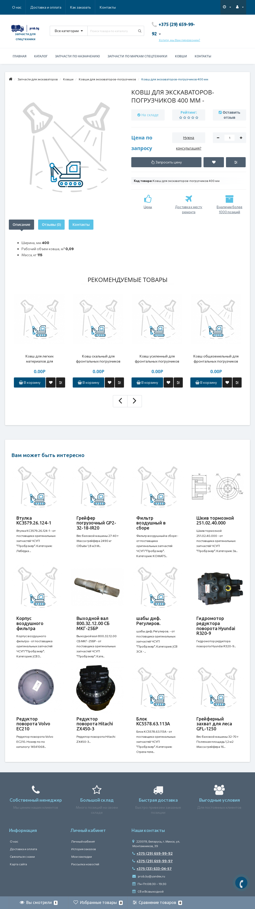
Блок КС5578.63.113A (153, 721)
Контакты (108, 7)
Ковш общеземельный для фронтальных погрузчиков (216, 358)
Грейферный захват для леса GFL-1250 (214, 723)
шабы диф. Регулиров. (148, 621)
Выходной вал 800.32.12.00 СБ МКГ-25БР (93, 623)
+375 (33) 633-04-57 (152, 868)
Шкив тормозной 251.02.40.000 (215, 520)
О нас (16, 7)
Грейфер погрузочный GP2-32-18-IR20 (96, 523)
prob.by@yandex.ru (148, 876)
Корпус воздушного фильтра (29, 623)
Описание (21, 224)
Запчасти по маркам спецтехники (137, 56)
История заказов (83, 849)
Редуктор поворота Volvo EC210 (33, 723)
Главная (20, 56)
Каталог (40, 56)
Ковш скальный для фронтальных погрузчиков (98, 358)
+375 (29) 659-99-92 (152, 853)
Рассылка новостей (85, 864)
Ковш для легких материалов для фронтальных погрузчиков (39, 359)
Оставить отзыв (231, 115)
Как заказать (80, 7)
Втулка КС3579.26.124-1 (33, 520)
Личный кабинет (83, 841)
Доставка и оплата (45, 7)
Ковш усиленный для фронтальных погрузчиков (157, 358)
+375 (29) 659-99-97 (152, 861)
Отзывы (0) (51, 224)
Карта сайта (18, 864)
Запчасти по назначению (77, 56)
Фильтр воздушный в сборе (151, 523)
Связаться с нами (22, 856)
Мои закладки (81, 856)
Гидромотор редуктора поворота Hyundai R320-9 (215, 626)
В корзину (29, 382)
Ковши (181, 56)
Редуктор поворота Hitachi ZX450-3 (94, 723)
